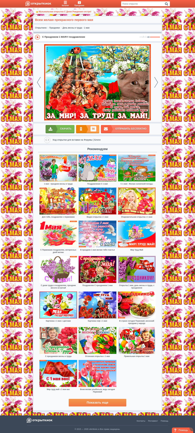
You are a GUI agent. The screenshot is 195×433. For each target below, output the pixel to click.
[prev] (38, 82)
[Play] (37, 37)
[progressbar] (155, 37)
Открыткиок (41, 28)
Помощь (164, 421)
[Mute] (148, 37)
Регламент (153, 421)
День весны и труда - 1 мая (75, 28)
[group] (97, 37)
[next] (156, 82)
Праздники (54, 28)
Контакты (141, 421)
